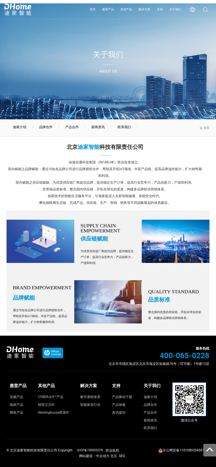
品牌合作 (46, 127)
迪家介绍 (19, 127)
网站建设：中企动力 (93, 456)
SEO (122, 456)
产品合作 (72, 127)
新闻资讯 (98, 127)
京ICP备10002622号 (90, 450)
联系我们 (124, 127)
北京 (113, 456)
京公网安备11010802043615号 (186, 450)
